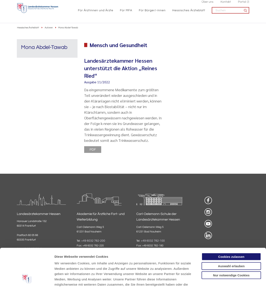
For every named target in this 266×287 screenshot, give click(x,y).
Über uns (207, 4)
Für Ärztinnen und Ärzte (95, 12)
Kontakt (225, 4)
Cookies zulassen (231, 221)
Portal (242, 4)
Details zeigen (221, 279)
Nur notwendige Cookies (231, 240)
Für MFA (126, 12)
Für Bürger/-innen (152, 12)
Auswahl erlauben (231, 230)
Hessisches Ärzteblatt (188, 12)
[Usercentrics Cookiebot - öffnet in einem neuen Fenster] (27, 279)
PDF (93, 149)
